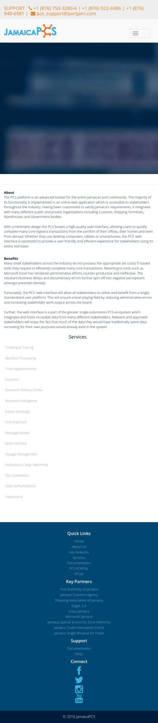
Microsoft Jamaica (79, 616)
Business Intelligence (21, 400)
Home (79, 541)
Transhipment (16, 422)
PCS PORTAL (79, 568)
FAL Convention (17, 475)
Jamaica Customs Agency (79, 594)
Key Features (79, 552)
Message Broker (17, 432)
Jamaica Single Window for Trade (79, 633)
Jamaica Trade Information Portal (79, 627)
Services (79, 557)
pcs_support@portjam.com (66, 13)
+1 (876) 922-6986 (101, 8)
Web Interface (16, 443)
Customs (12, 379)
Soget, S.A (78, 605)
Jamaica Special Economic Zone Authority (79, 622)
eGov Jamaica (79, 611)
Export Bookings (17, 411)
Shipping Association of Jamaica (79, 600)
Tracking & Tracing (19, 347)
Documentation (79, 563)
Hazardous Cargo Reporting (26, 464)
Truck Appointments (20, 368)
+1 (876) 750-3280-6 (55, 8)
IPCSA (79, 574)
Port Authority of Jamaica (79, 589)
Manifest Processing (20, 358)
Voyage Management (21, 454)
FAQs (79, 653)
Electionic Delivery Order (24, 390)
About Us (79, 546)
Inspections (14, 496)
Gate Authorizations (20, 485)
